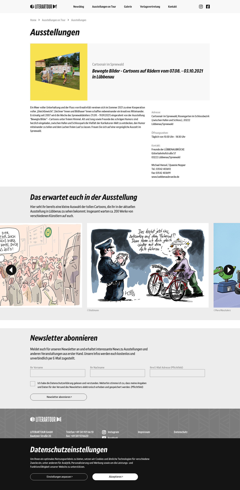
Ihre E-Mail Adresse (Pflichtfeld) (166, 367)
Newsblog (78, 6)
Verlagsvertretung (150, 6)
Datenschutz (180, 432)
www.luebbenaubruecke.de (165, 177)
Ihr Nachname (97, 367)
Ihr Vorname (36, 367)
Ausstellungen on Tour (54, 20)
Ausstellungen (78, 20)
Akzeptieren (115, 476)
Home (33, 20)
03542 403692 (163, 169)
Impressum (144, 432)
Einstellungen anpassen (59, 476)
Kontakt (172, 6)
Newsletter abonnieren (58, 397)
